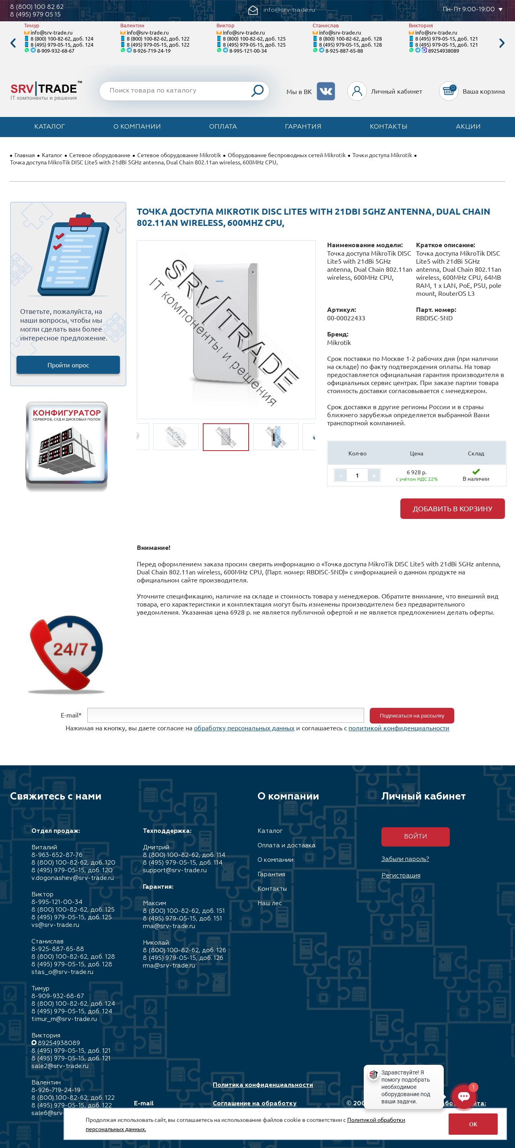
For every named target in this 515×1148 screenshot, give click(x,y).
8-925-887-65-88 (344, 50)
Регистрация (400, 876)
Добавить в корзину (452, 508)
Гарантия (303, 127)
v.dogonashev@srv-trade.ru (72, 878)
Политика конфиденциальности (263, 1085)
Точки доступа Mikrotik (382, 154)
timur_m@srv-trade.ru (64, 1019)
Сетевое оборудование (99, 154)
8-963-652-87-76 (56, 855)
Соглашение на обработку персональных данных (255, 1107)
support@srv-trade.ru (175, 870)
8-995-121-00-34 (248, 50)
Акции (468, 127)
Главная (24, 154)
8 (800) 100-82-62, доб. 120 (73, 863)
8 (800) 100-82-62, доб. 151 (184, 911)
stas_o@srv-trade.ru (62, 972)
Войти (415, 837)
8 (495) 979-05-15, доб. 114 (182, 863)
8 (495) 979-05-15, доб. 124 (62, 44)
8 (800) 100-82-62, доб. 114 (184, 855)
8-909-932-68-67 (55, 50)
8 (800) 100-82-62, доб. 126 (184, 950)
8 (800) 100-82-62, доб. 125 (254, 38)
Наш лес (270, 903)
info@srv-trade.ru (51, 32)
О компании (137, 127)
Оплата (223, 127)
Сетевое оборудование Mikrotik (179, 154)
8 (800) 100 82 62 (37, 7)
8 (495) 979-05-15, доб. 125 (254, 44)
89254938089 (443, 50)
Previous (13, 43)
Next (502, 43)
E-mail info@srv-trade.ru (162, 1107)
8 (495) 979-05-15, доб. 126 (183, 958)
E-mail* (71, 715)
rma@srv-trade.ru (169, 926)
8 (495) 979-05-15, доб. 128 (350, 44)
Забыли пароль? (405, 859)
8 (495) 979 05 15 (35, 15)
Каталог (49, 127)
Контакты (389, 127)
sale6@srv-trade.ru (60, 1113)
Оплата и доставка (287, 846)
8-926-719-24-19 (152, 50)
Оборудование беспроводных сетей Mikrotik (287, 154)
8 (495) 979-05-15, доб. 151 (182, 919)
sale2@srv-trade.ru (60, 1066)
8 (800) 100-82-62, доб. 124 (62, 38)
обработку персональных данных (244, 728)
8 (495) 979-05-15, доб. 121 (446, 38)
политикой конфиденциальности (398, 728)
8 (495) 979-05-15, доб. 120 (72, 870)
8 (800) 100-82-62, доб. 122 (158, 38)
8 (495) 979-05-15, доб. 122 (158, 44)
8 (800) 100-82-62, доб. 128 (350, 38)
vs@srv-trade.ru (55, 925)
